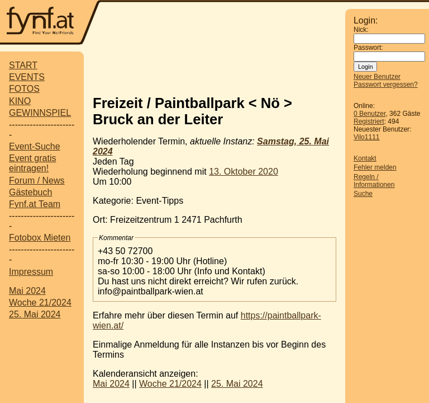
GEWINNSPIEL (40, 113)
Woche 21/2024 (40, 302)
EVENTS (27, 77)
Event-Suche (34, 146)
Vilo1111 (367, 137)
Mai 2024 (27, 291)
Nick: (361, 30)
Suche (363, 194)
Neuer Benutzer (377, 77)
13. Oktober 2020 (243, 171)
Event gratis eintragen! (32, 163)
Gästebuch (30, 192)
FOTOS (24, 88)
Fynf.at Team (34, 204)
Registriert (369, 121)
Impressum (31, 272)
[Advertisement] (223, 69)
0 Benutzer (369, 114)
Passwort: (368, 47)
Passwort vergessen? (386, 84)
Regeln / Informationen (374, 181)
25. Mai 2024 (35, 314)
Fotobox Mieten (39, 237)
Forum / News (37, 180)
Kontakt (365, 158)
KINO (20, 101)
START (23, 65)
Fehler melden (375, 167)
